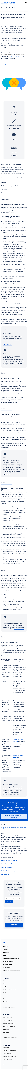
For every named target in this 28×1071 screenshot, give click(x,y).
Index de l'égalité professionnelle (11, 970)
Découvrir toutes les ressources (11, 1065)
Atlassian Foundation (8, 961)
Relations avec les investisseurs (11, 958)
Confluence (6, 992)
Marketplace (6, 1029)
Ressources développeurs (9, 1056)
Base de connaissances (9, 1026)
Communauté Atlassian (9, 1023)
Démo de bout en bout (7, 863)
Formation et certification (9, 1050)
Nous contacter (7, 967)
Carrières (5, 949)
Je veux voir (7, 344)
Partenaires (6, 1047)
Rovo (4, 980)
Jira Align (5, 986)
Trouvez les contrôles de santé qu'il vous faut (14, 816)
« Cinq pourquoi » (19, 629)
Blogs (4, 955)
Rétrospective (5, 874)
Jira (4, 983)
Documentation (7, 1053)
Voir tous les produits (9, 1007)
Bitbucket (5, 1001)
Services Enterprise (7, 1059)
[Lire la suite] (14, 65)
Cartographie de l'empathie (9, 860)
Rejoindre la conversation (14, 925)
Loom (4, 995)
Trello (4, 998)
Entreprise (5, 946)
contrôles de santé (16, 56)
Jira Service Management (9, 989)
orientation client (11, 53)
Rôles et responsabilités (8, 867)
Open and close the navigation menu (15, 7)
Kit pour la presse (7, 964)
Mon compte (6, 1032)
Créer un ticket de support (10, 1037)
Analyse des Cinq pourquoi (8, 871)
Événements (6, 952)
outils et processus (21, 54)
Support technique (7, 1017)
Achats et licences (7, 1020)
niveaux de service (6, 54)
